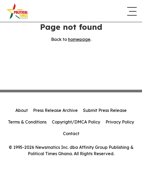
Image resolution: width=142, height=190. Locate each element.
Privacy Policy (120, 122)
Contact (71, 133)
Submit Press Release (105, 110)
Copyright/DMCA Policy (76, 122)
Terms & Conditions (27, 122)
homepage (79, 39)
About (21, 110)
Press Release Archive (55, 110)
